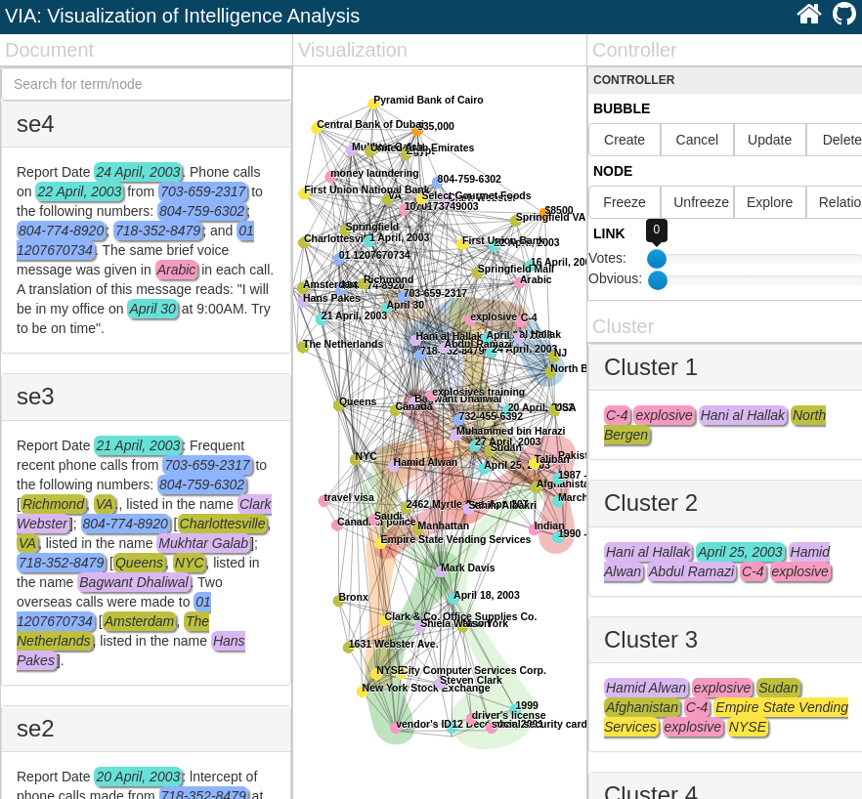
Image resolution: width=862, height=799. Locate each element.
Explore (770, 202)
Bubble (621, 108)
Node (612, 171)
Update (770, 139)
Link (609, 233)
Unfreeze (701, 202)
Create (624, 139)
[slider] (658, 280)
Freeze (624, 202)
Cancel (697, 139)
